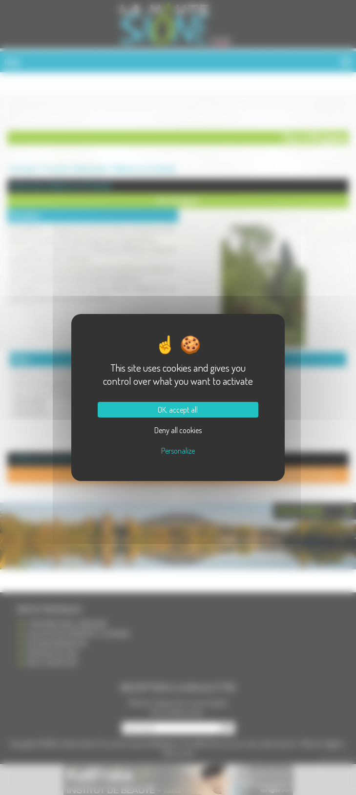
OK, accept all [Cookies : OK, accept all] (178, 410)
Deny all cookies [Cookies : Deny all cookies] (178, 430)
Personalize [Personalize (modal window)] (178, 451)
